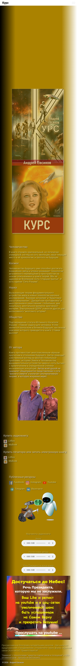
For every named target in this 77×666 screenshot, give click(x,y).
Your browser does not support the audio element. (38, 543)
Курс (5, 2)
